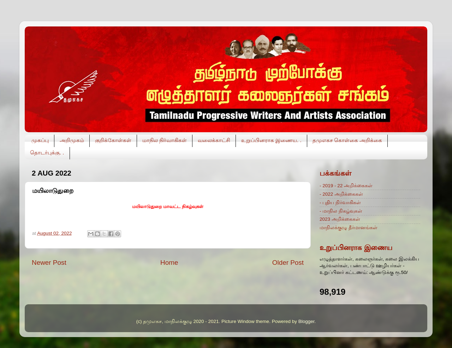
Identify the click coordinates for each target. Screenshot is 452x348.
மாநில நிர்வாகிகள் (164, 140)
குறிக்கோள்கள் (113, 140)
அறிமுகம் (72, 140)
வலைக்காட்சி (214, 140)
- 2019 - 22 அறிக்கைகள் (346, 185)
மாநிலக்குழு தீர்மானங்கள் (348, 227)
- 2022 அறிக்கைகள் (341, 194)
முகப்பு (40, 140)
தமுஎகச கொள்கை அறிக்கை (347, 140)
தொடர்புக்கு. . (47, 152)
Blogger (306, 321)
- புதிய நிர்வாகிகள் (340, 202)
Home (169, 262)
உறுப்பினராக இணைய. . (271, 140)
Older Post (288, 262)
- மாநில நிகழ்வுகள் (341, 211)
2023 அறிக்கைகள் (340, 219)
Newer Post (49, 262)
